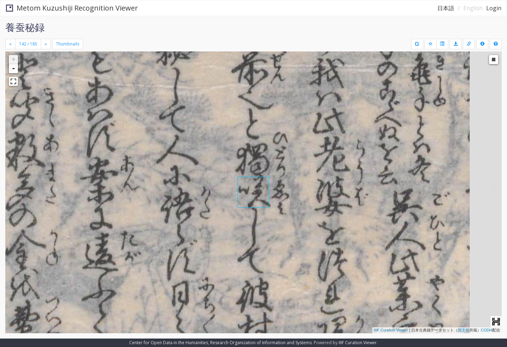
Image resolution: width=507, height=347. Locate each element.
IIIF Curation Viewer (391, 330)
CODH (486, 330)
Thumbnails (67, 44)
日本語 (445, 8)
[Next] (46, 44)
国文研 (463, 330)
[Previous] (10, 44)
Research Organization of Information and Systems (261, 343)
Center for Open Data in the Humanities (168, 343)
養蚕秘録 (25, 27)
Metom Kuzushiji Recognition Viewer (72, 8)
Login (493, 8)
